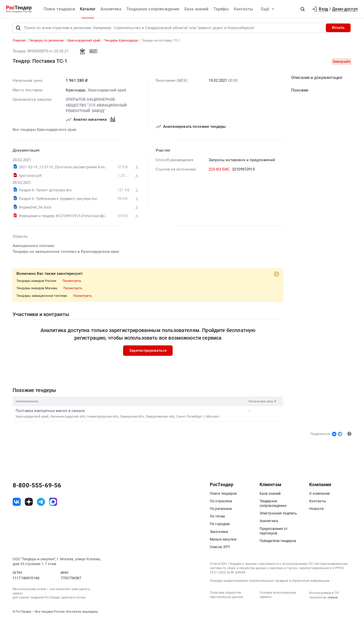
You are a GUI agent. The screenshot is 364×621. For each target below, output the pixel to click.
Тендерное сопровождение (153, 9)
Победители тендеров (278, 542)
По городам (220, 525)
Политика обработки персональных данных (226, 596)
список (333, 599)
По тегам (217, 517)
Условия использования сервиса (278, 596)
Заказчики (219, 533)
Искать (338, 29)
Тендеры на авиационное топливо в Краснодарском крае (66, 252)
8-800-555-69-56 (37, 486)
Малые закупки (223, 540)
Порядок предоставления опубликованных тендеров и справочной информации (269, 582)
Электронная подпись (278, 514)
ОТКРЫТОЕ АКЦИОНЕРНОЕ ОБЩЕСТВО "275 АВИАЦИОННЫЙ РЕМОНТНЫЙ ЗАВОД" (96, 106)
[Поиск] (18, 29)
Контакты (243, 9)
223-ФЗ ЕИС (219, 170)
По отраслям (221, 502)
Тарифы (221, 9)
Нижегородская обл (102, 417)
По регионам (221, 510)
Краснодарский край (107, 91)
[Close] (276, 275)
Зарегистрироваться (148, 351)
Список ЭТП (220, 548)
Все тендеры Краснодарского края (44, 130)
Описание (316, 78)
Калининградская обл (68, 417)
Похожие (299, 91)
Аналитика (110, 9)
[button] (302, 9)
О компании (319, 494)
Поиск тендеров (59, 9)
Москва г (213, 417)
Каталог (88, 9)
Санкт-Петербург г (190, 417)
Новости (316, 510)
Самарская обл (132, 417)
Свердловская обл (160, 417)
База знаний (197, 9)
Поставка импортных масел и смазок (50, 411)
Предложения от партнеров (274, 532)
